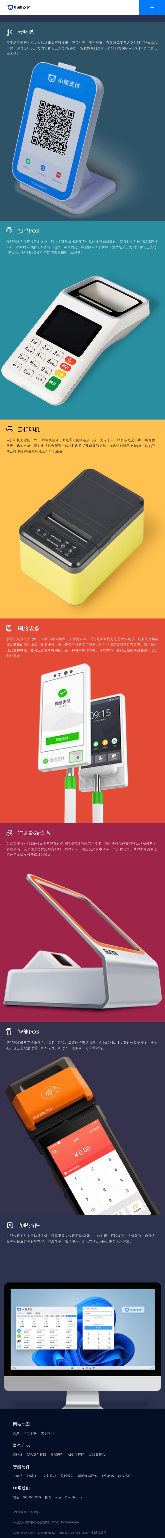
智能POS (108, 1476)
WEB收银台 (97, 1454)
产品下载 (30, 1433)
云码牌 (18, 1454)
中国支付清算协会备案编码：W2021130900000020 (46, 1522)
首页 (16, 1433)
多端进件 (56, 1454)
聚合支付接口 (36, 1454)
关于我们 (47, 1433)
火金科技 (87, 1532)
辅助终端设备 (87, 1476)
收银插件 (124, 1476)
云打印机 (50, 1476)
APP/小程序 (76, 1454)
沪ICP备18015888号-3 (27, 1512)
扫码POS (33, 1476)
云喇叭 (18, 1476)
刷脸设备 (67, 1476)
